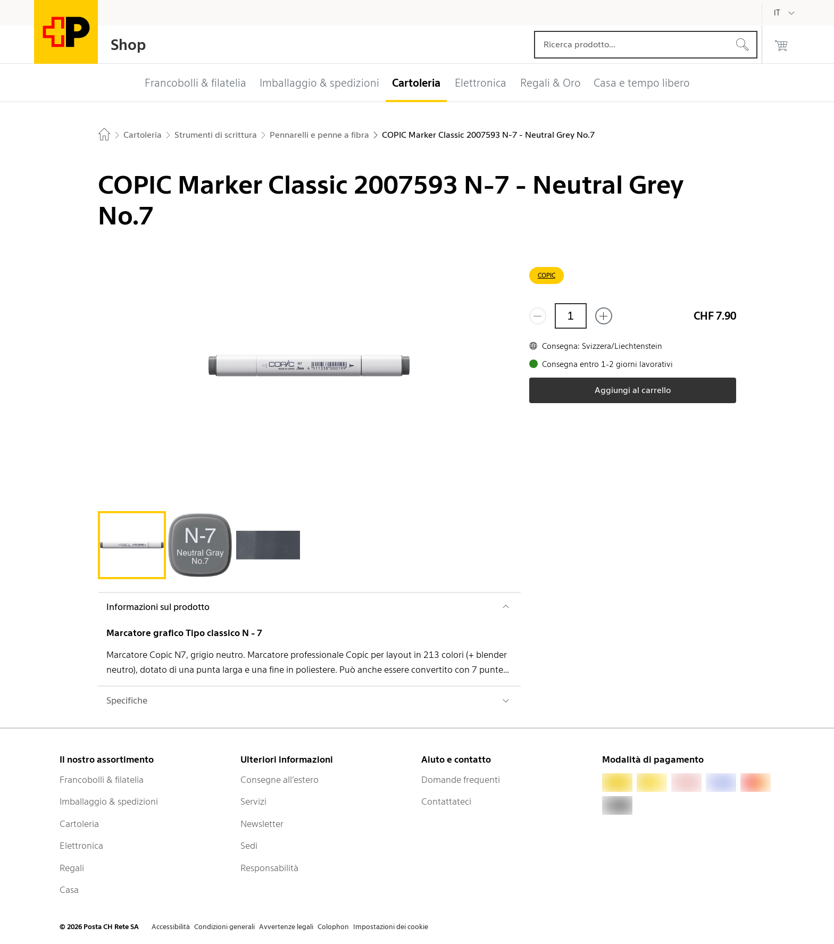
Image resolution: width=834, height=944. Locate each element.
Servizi (253, 801)
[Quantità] (571, 316)
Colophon (333, 927)
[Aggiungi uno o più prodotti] (603, 315)
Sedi (248, 845)
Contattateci (446, 801)
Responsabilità (269, 868)
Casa (69, 889)
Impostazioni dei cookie (390, 927)
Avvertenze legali (286, 927)
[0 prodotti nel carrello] (781, 45)
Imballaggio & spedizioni (109, 801)
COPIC (546, 275)
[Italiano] (785, 13)
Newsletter (261, 823)
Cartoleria (79, 823)
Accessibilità (171, 927)
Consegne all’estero (279, 779)
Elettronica (81, 845)
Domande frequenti (460, 779)
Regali (72, 868)
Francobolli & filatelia (102, 779)
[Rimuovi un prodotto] (537, 315)
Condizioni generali (224, 927)
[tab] (132, 545)
